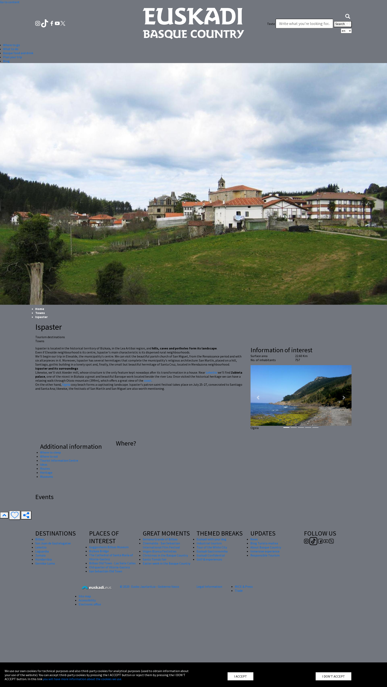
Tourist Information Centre (59, 460)
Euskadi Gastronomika (212, 551)
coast (148, 380)
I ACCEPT (240, 676)
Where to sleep (50, 452)
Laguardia (42, 551)
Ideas (43, 464)
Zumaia (40, 555)
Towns (40, 313)
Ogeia (66, 384)
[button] (347, 16)
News (254, 539)
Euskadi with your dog (211, 539)
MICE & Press (244, 586)
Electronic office (90, 604)
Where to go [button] (11, 45)
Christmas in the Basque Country (165, 555)
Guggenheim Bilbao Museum (109, 547)
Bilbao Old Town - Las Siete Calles (112, 563)
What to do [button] (10, 49)
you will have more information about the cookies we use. (82, 679)
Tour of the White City (212, 547)
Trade (239, 591)
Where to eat (49, 456)
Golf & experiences (209, 559)
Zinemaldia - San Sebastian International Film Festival (161, 545)
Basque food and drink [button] (18, 53)
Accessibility (87, 600)
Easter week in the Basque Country (166, 563)
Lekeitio (212, 372)
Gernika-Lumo (45, 563)
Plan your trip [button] (12, 57)
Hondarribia (43, 559)
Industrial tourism (209, 543)
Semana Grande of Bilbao (160, 539)
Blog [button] (6, 61)
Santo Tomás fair (154, 559)
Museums (46, 477)
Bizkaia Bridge (99, 551)
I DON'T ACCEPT (333, 676)
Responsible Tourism (265, 555)
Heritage (46, 472)
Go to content (10, 2)
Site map (85, 596)
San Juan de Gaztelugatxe (53, 543)
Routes (45, 468)
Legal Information (209, 586)
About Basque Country (265, 547)
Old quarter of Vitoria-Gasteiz (109, 567)
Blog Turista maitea (264, 543)
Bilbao (39, 539)
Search (342, 24)
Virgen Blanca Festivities (160, 551)
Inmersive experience (265, 551)
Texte (271, 24)
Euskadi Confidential (211, 555)
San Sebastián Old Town (105, 571)
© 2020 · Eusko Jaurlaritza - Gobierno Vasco (149, 586)
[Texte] (304, 23)
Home (39, 309)
